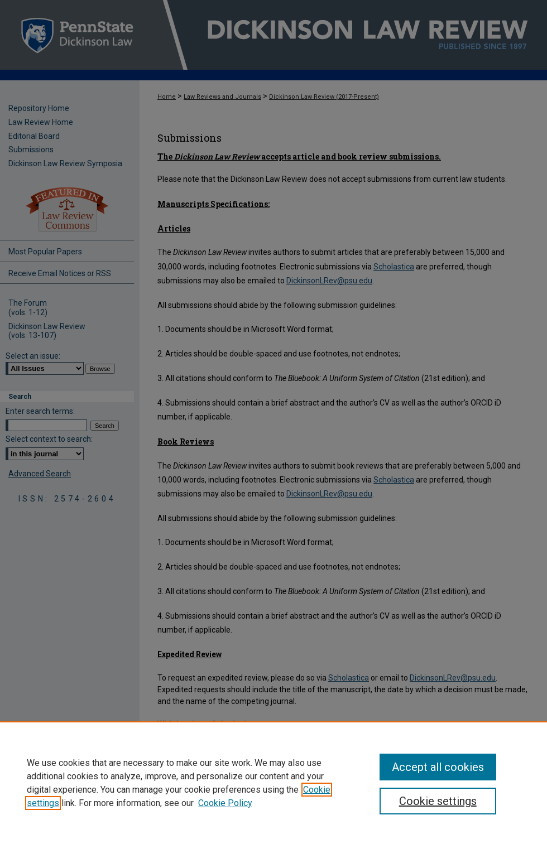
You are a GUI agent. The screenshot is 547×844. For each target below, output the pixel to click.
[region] (273, 782)
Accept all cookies (438, 767)
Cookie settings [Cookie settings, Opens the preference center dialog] (438, 801)
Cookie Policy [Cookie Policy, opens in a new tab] (225, 803)
